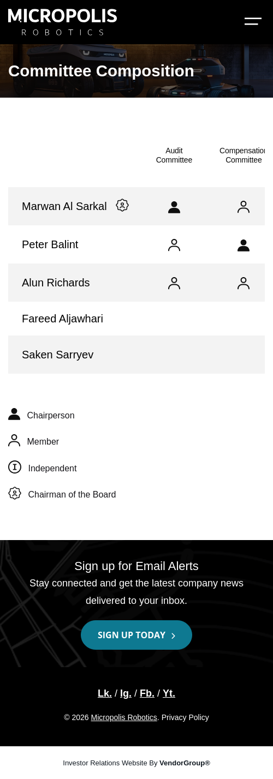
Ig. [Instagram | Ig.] (126, 693)
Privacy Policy (185, 717)
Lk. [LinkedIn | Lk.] (105, 693)
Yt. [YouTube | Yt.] (169, 693)
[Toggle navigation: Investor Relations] (253, 22)
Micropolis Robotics (124, 717)
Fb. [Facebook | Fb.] (147, 693)
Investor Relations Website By (136, 763)
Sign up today (131, 635)
